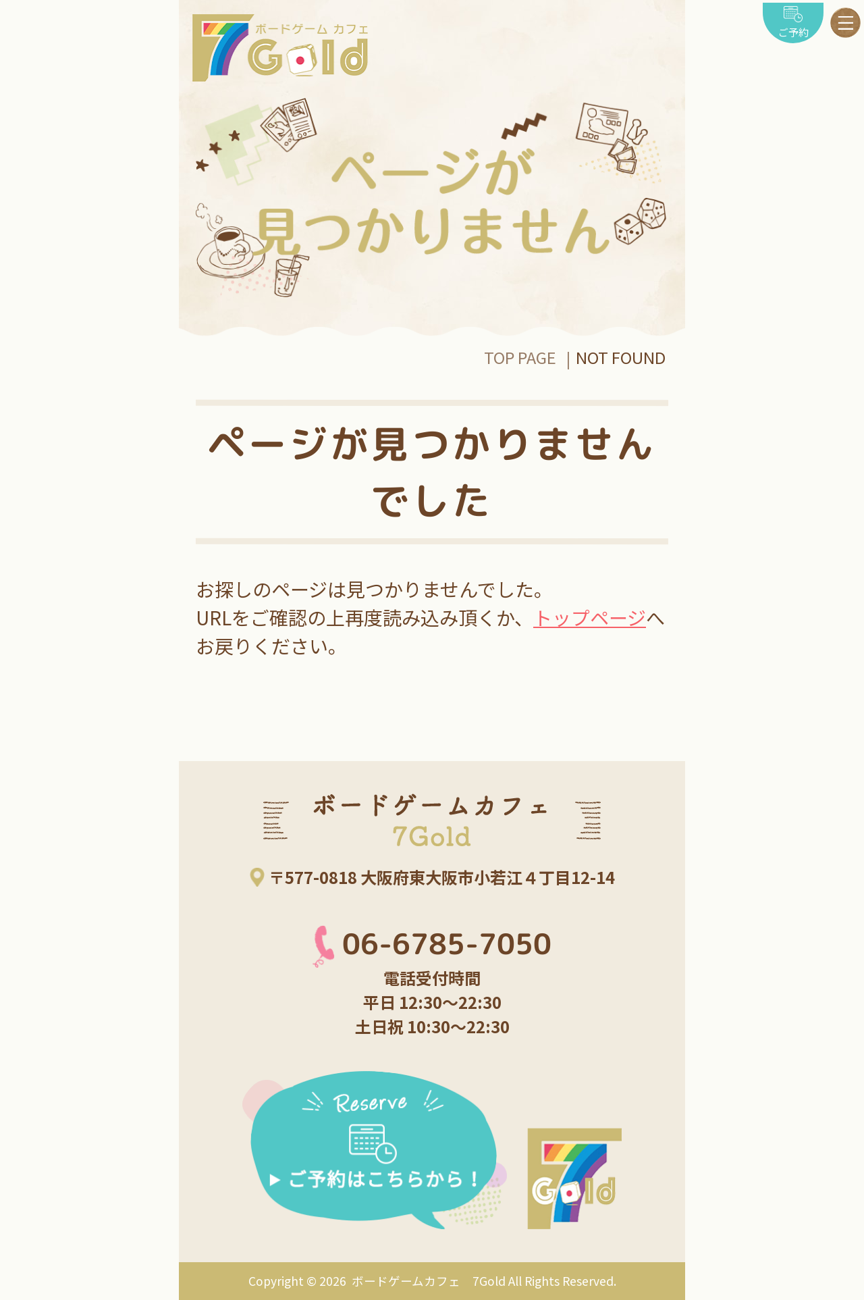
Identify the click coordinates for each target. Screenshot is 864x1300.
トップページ (589, 617)
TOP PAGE (520, 357)
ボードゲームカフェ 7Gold (427, 1280)
